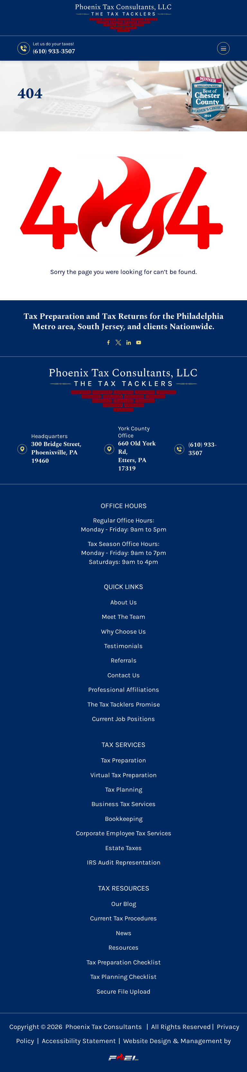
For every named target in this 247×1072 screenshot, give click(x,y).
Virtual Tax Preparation (123, 775)
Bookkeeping (123, 818)
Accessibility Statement (79, 1041)
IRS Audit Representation (123, 862)
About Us (123, 602)
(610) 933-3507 (54, 51)
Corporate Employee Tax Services (123, 833)
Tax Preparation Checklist (124, 962)
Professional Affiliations (123, 689)
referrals (124, 660)
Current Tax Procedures (123, 918)
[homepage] (123, 390)
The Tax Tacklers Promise (123, 704)
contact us (123, 675)
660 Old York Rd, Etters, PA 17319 (137, 456)
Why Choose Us (123, 631)
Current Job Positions (123, 719)
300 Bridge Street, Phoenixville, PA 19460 (56, 452)
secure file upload (123, 991)
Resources (123, 947)
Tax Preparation (123, 760)
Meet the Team (123, 616)
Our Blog (123, 904)
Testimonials (123, 646)
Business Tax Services (123, 804)
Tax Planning (123, 789)
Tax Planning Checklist (123, 976)
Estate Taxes (123, 848)
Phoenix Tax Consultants (103, 1027)
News (124, 933)
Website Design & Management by (169, 1049)
